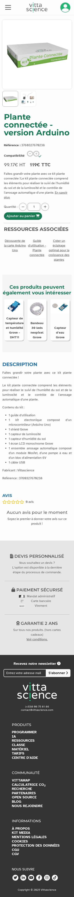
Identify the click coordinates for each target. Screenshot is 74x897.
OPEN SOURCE (24, 797)
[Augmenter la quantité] (45, 207)
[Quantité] (34, 207)
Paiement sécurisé (37, 589)
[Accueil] (37, 7)
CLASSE (18, 745)
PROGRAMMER (24, 732)
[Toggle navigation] (8, 7)
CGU (15, 850)
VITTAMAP (21, 780)
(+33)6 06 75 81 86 (37, 706)
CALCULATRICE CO (29, 785)
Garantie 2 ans (37, 623)
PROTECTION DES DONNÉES (36, 845)
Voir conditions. (37, 639)
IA (14, 736)
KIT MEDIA (21, 833)
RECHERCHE (22, 789)
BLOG (16, 802)
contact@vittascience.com (37, 710)
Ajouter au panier (23, 216)
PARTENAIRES (24, 793)
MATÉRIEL (20, 749)
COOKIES (20, 841)
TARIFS (18, 753)
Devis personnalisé (37, 556)
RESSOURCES (23, 741)
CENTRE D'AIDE (25, 758)
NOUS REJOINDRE (27, 806)
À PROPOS (21, 829)
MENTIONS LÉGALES (29, 837)
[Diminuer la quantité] (23, 207)
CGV (15, 854)
